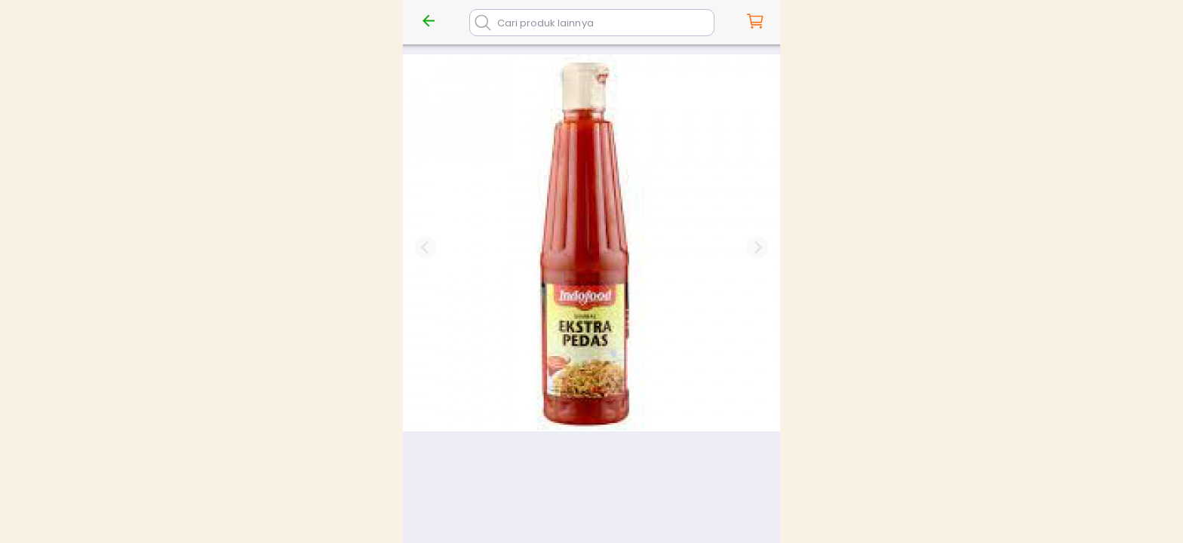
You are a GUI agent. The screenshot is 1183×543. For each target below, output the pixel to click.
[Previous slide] (425, 247)
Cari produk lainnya (545, 23)
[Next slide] (757, 247)
